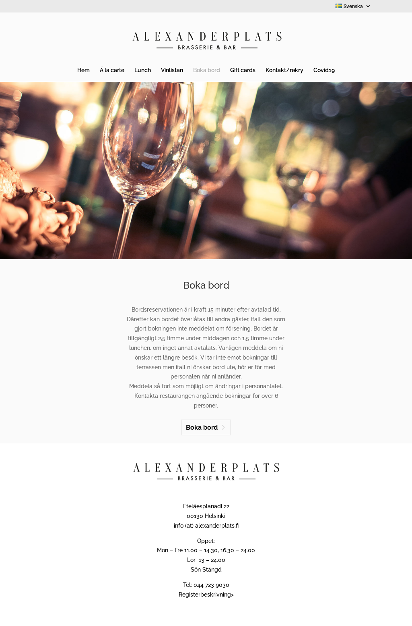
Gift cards (242, 70)
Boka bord (206, 70)
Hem (83, 70)
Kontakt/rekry (284, 70)
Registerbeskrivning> (206, 594)
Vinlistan (172, 70)
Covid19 (324, 70)
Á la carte (112, 70)
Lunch (142, 70)
